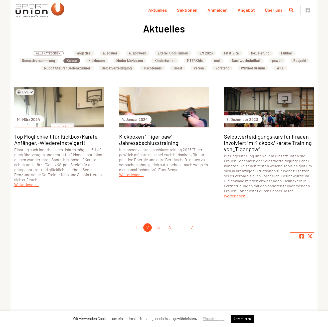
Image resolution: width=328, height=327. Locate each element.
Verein (199, 68)
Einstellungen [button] (213, 318)
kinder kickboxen (129, 60)
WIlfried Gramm (253, 68)
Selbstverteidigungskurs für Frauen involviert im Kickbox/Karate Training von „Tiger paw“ (268, 142)
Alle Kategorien (48, 53)
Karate (72, 60)
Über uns (274, 10)
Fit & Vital (231, 53)
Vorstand (222, 68)
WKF (280, 68)
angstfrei (84, 53)
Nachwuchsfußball (246, 60)
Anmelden (217, 10)
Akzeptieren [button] (242, 319)
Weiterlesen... (26, 184)
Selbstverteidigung (117, 68)
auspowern (137, 53)
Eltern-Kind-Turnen (173, 53)
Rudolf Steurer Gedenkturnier (67, 68)
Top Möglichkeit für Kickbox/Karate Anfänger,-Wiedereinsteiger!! (56, 139)
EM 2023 (206, 53)
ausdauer (110, 53)
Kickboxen (96, 60)
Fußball (286, 53)
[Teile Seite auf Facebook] (301, 236)
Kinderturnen (165, 60)
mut (217, 60)
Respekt (299, 60)
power (277, 60)
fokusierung (260, 53)
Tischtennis (152, 68)
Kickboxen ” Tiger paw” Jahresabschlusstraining (148, 139)
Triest (177, 68)
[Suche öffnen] (291, 10)
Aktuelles (157, 10)
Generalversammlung (38, 60)
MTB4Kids (195, 60)
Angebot (246, 10)
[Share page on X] (310, 236)
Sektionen (187, 10)
